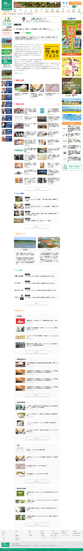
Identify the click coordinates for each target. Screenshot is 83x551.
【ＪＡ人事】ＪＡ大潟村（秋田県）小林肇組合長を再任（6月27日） (40, 283)
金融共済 (17, 535)
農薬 (16, 531)
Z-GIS (49, 249)
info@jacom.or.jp (54, 545)
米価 (18, 445)
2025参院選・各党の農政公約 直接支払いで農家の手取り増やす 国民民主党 (25, 258)
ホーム (4, 531)
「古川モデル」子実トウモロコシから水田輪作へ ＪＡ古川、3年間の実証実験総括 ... (25, 262)
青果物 (30, 535)
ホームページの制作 (64, 535)
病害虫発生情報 (21, 488)
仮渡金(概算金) (21, 402)
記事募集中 (75, 531)
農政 (27, 211)
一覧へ (58, 29)
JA (3, 535)
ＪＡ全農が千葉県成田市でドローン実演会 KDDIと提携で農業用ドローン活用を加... (49, 254)
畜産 (30, 531)
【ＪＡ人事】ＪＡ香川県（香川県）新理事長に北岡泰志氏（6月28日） (40, 297)
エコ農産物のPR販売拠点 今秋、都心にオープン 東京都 (38, 220)
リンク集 (52, 531)
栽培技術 (17, 539)
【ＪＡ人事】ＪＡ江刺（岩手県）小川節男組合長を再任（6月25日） (40, 276)
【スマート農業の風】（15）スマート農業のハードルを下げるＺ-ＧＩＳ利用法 (49, 257)
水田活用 (25, 249)
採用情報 (42, 533)
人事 (27, 274)
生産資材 (17, 537)
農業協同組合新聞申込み (77, 533)
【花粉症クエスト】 (18, 73)
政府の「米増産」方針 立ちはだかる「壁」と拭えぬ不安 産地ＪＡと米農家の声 (25, 255)
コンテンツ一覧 (53, 537)
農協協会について (64, 531)
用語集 (42, 531)
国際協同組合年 (21, 359)
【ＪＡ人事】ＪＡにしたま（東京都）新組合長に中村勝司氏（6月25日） (41, 290)
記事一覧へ (37, 226)
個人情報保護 (63, 533)
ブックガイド (43, 537)
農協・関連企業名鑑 (76, 535)
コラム (4, 537)
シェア (22, 32)
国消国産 (19, 316)
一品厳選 (42, 535)
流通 (20, 24)
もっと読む (37, 188)
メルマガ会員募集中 (54, 533)
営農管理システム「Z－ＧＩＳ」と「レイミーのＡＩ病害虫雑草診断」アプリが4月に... (49, 261)
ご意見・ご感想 (53, 535)
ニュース (16, 24)
